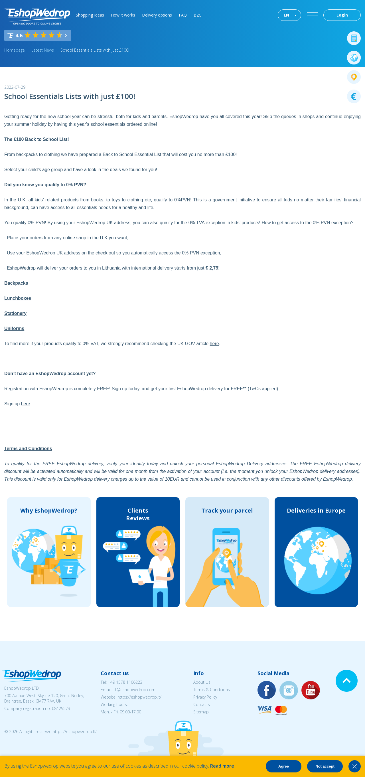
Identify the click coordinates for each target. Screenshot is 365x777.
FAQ (183, 15)
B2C (197, 15)
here (214, 343)
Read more (222, 766)
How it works (123, 15)
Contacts (201, 704)
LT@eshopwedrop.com (134, 689)
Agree (283, 766)
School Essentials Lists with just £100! (94, 50)
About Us (201, 682)
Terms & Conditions (211, 689)
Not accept (324, 766)
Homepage (14, 50)
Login (342, 15)
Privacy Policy (205, 697)
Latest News (42, 50)
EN (286, 15)
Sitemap (201, 712)
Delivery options (157, 15)
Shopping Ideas (90, 15)
